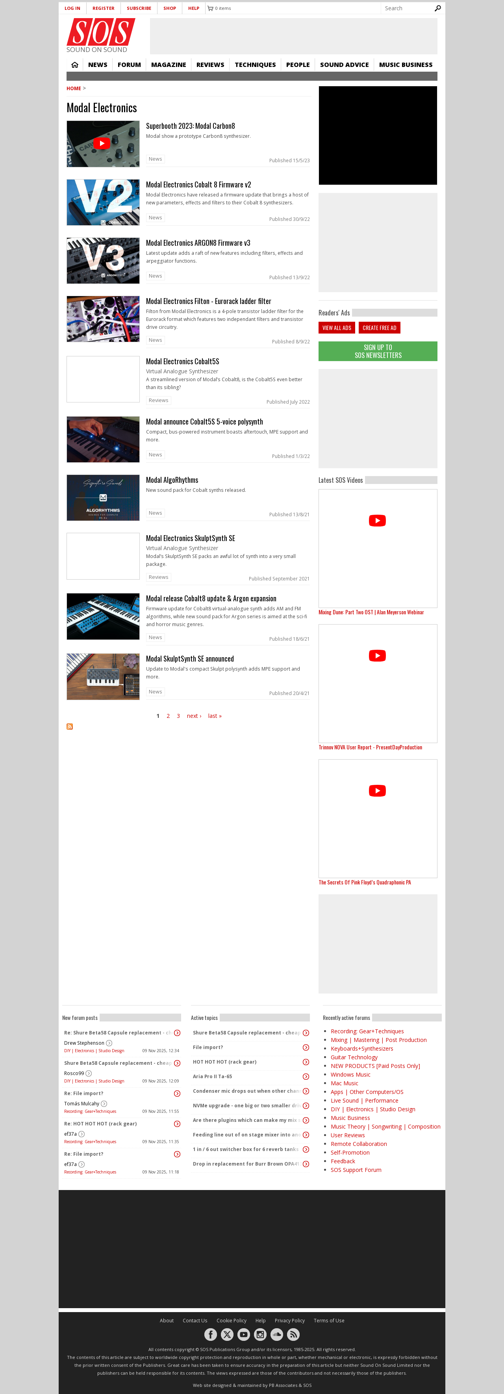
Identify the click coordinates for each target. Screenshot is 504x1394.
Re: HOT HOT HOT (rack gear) (100, 1123)
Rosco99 (74, 1073)
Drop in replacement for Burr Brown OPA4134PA (248, 1163)
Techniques (255, 64)
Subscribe (139, 8)
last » (215, 715)
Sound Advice (344, 64)
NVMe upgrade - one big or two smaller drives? (248, 1105)
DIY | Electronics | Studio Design (94, 1050)
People (298, 64)
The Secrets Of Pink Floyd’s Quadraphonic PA (365, 882)
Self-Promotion (350, 1152)
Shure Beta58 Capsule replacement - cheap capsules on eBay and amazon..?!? (119, 1063)
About (167, 1320)
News (97, 64)
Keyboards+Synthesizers (362, 1048)
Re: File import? (83, 1093)
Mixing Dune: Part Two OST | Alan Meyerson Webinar (371, 612)
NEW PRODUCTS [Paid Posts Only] (375, 1066)
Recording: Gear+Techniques (90, 1111)
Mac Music (344, 1083)
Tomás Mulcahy (81, 1103)
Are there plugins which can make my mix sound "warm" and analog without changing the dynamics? (248, 1120)
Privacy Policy (290, 1320)
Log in (72, 8)
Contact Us (195, 1320)
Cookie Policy (231, 1320)
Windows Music (351, 1074)
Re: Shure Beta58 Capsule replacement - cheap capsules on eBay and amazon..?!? (119, 1032)
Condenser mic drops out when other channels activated (248, 1091)
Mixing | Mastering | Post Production (379, 1040)
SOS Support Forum (356, 1169)
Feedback (343, 1161)
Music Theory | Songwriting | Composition (386, 1126)
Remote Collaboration (359, 1143)
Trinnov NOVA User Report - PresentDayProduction (370, 747)
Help (193, 8)
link (189, 146)
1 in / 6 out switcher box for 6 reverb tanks (246, 1149)
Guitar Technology (354, 1057)
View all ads (336, 327)
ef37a (70, 1134)
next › (194, 715)
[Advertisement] (378, 418)
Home (75, 64)
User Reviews (348, 1135)
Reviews (210, 64)
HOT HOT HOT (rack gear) (224, 1061)
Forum (129, 64)
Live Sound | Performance (364, 1100)
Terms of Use (329, 1320)
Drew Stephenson (84, 1043)
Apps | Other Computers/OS (367, 1092)
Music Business (406, 64)
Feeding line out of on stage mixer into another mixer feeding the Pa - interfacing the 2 (248, 1134)
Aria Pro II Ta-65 (212, 1076)
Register (104, 8)
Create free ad (380, 327)
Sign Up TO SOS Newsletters (378, 351)
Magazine (168, 64)
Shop (169, 8)
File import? (208, 1047)
